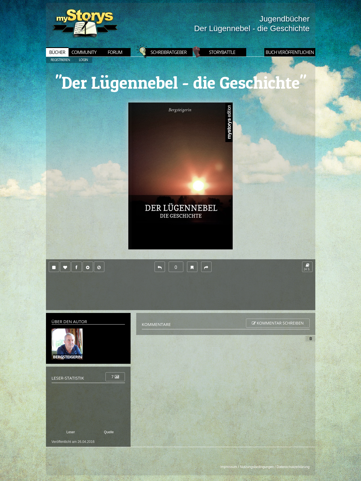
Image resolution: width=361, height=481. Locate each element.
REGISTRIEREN (60, 59)
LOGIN (83, 59)
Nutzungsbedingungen (257, 467)
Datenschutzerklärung (293, 467)
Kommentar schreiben (278, 323)
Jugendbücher (284, 18)
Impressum (228, 467)
